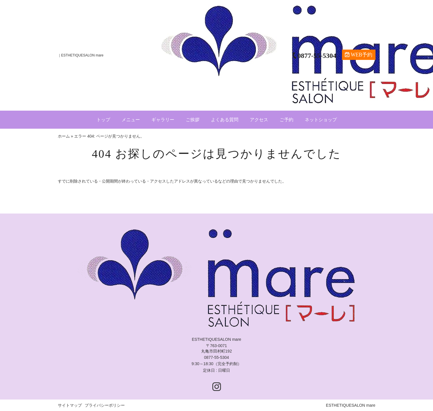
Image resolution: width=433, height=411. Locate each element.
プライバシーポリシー (105, 405)
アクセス (259, 119)
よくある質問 (224, 119)
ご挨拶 (192, 119)
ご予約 (286, 119)
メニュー (131, 119)
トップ (103, 119)
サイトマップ (70, 405)
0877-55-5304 (216, 357)
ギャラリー (162, 119)
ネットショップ (321, 119)
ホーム (64, 136)
